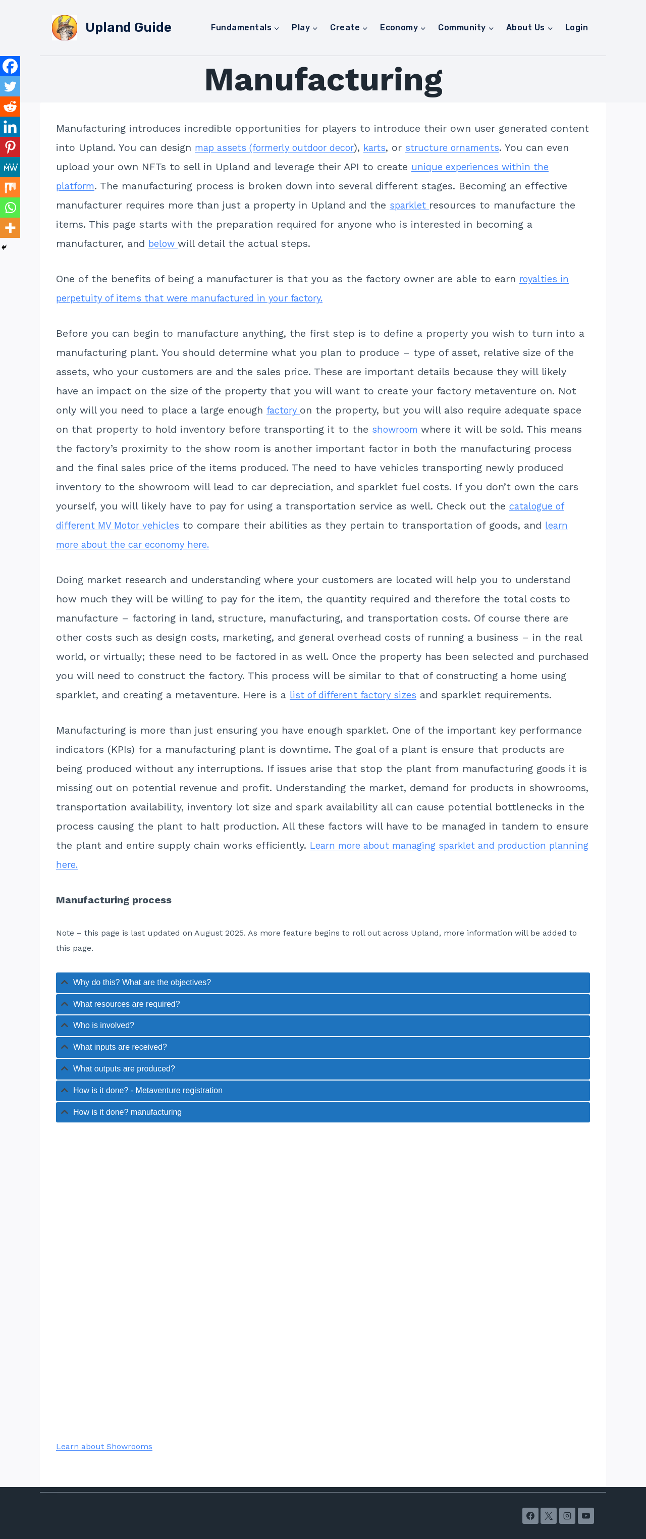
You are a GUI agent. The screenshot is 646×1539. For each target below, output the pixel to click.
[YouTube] (586, 1516)
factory (285, 410)
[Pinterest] (10, 147)
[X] (549, 1516)
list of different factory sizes (359, 695)
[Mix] (10, 187)
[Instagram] (567, 1516)
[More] (10, 228)
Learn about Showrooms (104, 1446)
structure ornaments (476, 147)
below (165, 243)
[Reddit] (10, 106)
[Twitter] (10, 86)
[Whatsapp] (10, 207)
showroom (399, 429)
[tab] (323, 982)
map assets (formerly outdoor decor (283, 147)
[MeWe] (10, 167)
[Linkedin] (10, 127)
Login (576, 27)
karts (394, 147)
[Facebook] (10, 66)
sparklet (411, 205)
